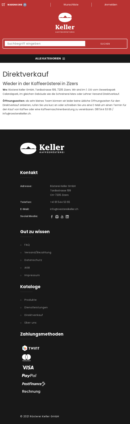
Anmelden (110, 4)
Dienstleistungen (36, 307)
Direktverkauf (33, 315)
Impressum (32, 275)
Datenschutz (33, 260)
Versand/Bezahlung (37, 252)
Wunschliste (71, 4)
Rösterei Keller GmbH (44, 416)
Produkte (30, 300)
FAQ (27, 245)
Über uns (30, 322)
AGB (27, 267)
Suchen (105, 43)
